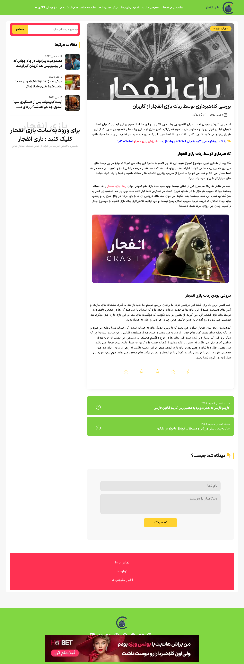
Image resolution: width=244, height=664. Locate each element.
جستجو (20, 29)
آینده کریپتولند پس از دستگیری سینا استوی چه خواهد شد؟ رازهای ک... (37, 105)
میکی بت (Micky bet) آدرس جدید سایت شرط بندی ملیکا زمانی (38, 84)
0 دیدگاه (199, 115)
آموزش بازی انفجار (145, 141)
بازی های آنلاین (47, 7)
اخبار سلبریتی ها (122, 580)
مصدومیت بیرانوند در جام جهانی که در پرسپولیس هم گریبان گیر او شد (37, 63)
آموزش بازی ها (130, 7)
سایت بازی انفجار (172, 7)
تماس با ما (122, 562)
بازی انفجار (212, 7)
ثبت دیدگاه (160, 522)
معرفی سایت (150, 7)
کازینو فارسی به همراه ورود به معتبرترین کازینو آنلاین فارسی (192, 408)
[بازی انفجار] (228, 8)
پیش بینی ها (110, 7)
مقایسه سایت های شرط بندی (78, 7)
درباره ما (122, 571)
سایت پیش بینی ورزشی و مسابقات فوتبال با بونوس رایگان (193, 428)
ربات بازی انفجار (116, 186)
